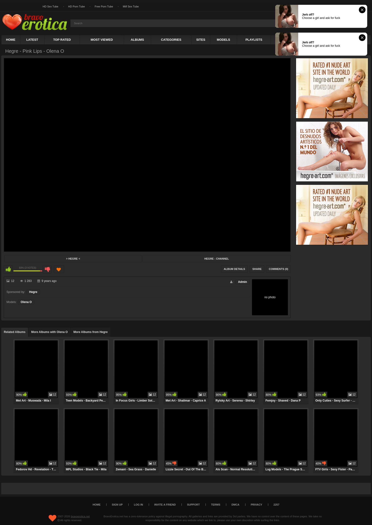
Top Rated (62, 39)
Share (257, 269)
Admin (242, 282)
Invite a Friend (165, 504)
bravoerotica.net (80, 516)
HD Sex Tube (50, 6)
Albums (137, 39)
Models (223, 39)
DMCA (236, 504)
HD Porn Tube (76, 6)
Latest (32, 39)
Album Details (234, 269)
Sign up (117, 504)
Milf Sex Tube (131, 6)
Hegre (73, 258)
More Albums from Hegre (91, 332)
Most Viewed (102, 39)
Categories (171, 39)
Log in (138, 504)
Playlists (254, 39)
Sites (200, 39)
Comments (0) (278, 269)
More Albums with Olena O (49, 332)
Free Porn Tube (104, 6)
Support (193, 504)
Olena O (26, 302)
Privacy (256, 504)
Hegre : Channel (216, 258)
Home (10, 39)
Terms (215, 504)
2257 (276, 504)
